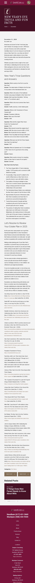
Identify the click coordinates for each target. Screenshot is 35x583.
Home (17, 525)
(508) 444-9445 (17, 517)
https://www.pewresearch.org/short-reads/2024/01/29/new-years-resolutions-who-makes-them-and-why (16, 345)
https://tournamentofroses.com (12, 353)
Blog (17, 537)
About (17, 528)
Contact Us (17, 540)
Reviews (17, 534)
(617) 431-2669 (16, 366)
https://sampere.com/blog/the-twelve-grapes (16, 384)
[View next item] (17, 501)
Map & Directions (17, 556)
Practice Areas (17, 531)
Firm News (14, 469)
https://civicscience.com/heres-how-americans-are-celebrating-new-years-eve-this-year (16, 317)
